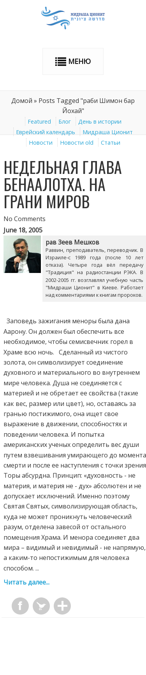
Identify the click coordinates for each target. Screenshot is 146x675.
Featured (39, 121)
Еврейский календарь (45, 132)
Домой (21, 100)
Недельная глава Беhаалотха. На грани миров (63, 184)
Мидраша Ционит (108, 132)
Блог (64, 121)
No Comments (25, 218)
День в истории (99, 121)
